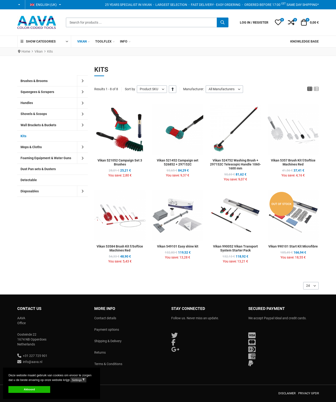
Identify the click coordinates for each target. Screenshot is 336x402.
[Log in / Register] (254, 22)
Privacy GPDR (308, 393)
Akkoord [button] (29, 389)
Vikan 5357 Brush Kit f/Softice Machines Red (293, 162)
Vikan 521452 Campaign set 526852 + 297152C (177, 162)
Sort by (130, 89)
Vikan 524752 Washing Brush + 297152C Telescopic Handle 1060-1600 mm (235, 164)
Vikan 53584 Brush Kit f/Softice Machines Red (120, 248)
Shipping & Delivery (108, 341)
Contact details (105, 318)
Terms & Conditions (108, 364)
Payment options (106, 329)
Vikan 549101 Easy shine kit (177, 246)
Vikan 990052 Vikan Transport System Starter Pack (235, 248)
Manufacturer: (193, 89)
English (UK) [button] (43, 5)
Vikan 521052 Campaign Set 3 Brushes (120, 162)
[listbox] (152, 89)
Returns (100, 352)
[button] (19, 5)
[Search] (222, 22)
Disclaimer (287, 393)
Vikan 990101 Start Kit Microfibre (293, 246)
